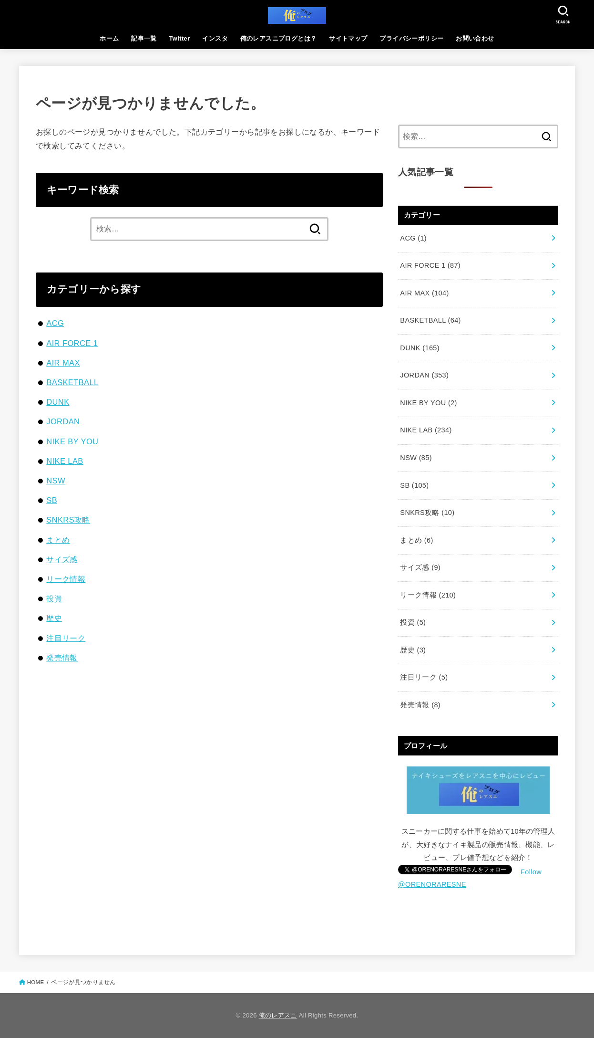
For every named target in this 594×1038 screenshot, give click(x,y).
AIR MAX (63, 362)
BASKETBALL (72, 382)
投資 (54, 598)
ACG (55, 323)
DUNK (57, 402)
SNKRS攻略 (68, 519)
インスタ (215, 38)
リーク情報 (65, 579)
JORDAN (63, 421)
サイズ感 (62, 559)
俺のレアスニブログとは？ (278, 38)
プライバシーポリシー (411, 38)
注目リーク (65, 638)
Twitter (179, 38)
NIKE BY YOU (72, 441)
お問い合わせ (475, 38)
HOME (35, 982)
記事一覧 (144, 38)
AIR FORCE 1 (72, 343)
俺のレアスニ (278, 1015)
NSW (55, 480)
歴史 (54, 618)
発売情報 (62, 657)
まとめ (58, 539)
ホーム (109, 38)
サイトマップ (348, 38)
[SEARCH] (563, 14)
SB (51, 500)
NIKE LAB (64, 461)
